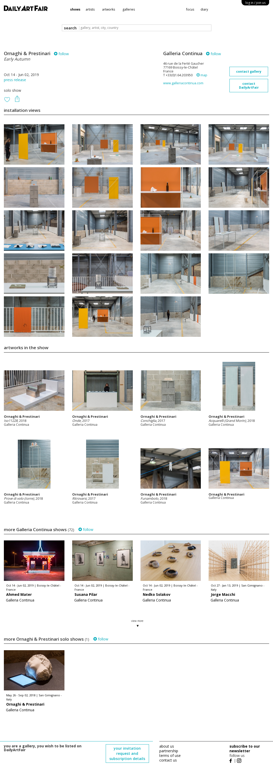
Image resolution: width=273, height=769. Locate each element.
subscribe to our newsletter (244, 748)
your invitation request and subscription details (127, 753)
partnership (168, 750)
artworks (108, 9)
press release (15, 79)
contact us (168, 760)
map (201, 75)
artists (90, 9)
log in (255, 3)
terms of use (170, 755)
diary (204, 9)
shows (75, 9)
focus (190, 9)
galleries (128, 9)
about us (166, 746)
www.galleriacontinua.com (183, 83)
